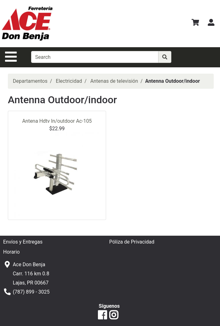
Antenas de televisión (114, 81)
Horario (11, 252)
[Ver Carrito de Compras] (195, 23)
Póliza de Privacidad (131, 242)
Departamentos (30, 81)
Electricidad (69, 81)
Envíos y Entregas (22, 242)
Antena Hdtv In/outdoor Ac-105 (57, 121)
